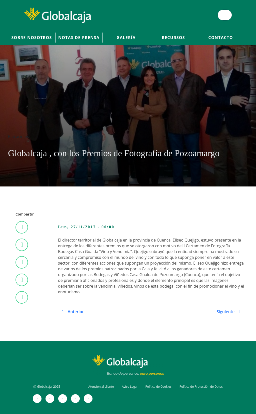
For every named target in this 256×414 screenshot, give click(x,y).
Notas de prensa (79, 37)
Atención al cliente (101, 386)
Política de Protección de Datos (201, 386)
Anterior (76, 311)
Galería (126, 37)
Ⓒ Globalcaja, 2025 (46, 386)
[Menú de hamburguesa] (225, 15)
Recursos (173, 37)
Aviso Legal (129, 386)
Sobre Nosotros (32, 37)
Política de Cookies (158, 386)
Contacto (220, 37)
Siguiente (225, 311)
